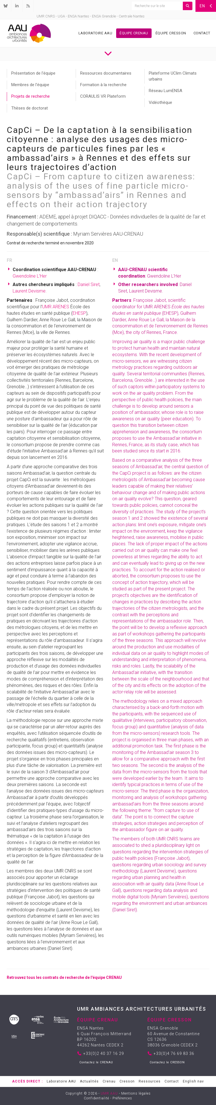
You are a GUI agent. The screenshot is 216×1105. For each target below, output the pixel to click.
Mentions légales (136, 1093)
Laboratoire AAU (95, 33)
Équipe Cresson (171, 33)
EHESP (79, 313)
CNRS (50, 16)
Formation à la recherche (103, 84)
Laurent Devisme (29, 291)
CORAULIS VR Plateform (103, 96)
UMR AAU (109, 1093)
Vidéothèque (160, 102)
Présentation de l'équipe (33, 73)
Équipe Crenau (134, 33)
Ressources (150, 1081)
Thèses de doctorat (29, 108)
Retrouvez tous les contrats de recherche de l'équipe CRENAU (64, 977)
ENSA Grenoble (104, 16)
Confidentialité (96, 1098)
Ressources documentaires (105, 73)
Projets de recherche (30, 96)
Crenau (109, 1081)
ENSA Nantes (78, 16)
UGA (61, 16)
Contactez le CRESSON (167, 1062)
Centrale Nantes (132, 16)
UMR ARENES (55, 306)
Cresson (127, 1081)
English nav (193, 1081)
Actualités (89, 1081)
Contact (202, 33)
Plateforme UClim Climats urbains (173, 76)
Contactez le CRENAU (96, 1062)
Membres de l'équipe (30, 84)
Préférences (122, 1098)
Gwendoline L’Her (30, 276)
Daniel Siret (89, 284)
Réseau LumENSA (165, 90)
